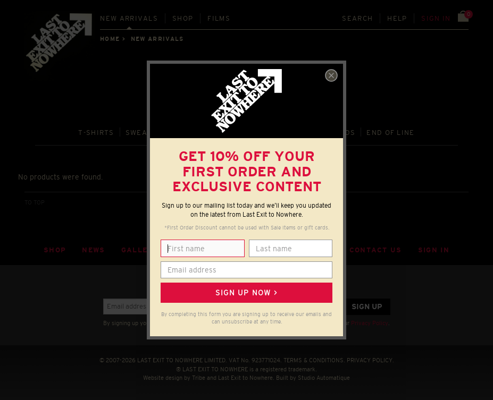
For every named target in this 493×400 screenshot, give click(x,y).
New (129, 18)
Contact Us (375, 250)
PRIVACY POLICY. (370, 360)
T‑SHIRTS (96, 132)
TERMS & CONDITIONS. (314, 360)
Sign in (435, 18)
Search (357, 18)
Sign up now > (246, 292)
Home (109, 39)
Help (397, 18)
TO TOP (34, 202)
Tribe (198, 378)
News (93, 250)
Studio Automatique (324, 378)
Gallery (139, 250)
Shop (182, 18)
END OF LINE (390, 132)
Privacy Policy (369, 323)
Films (218, 18)
